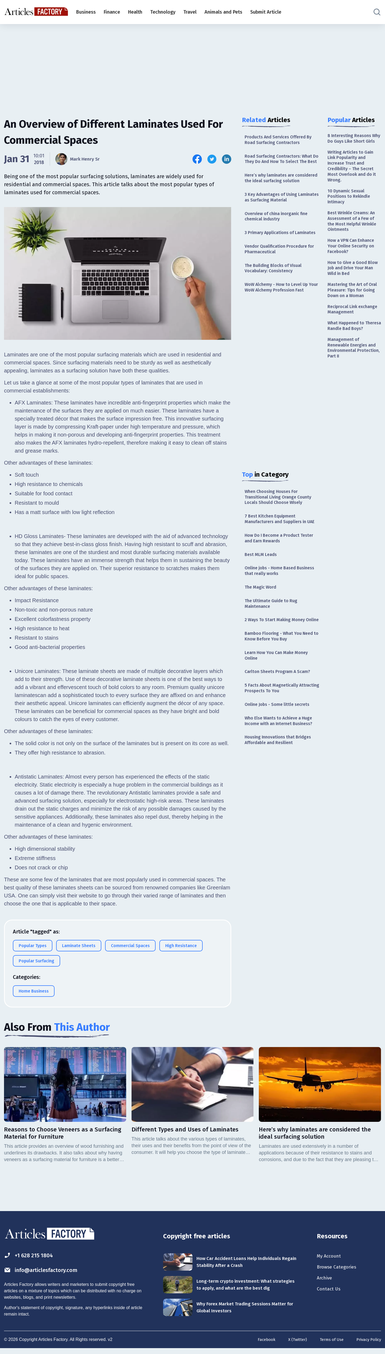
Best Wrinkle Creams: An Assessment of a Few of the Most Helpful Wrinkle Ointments (354, 236)
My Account (330, 1257)
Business (86, 12)
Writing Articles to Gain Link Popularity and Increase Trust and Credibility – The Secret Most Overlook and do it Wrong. (353, 175)
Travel (190, 12)
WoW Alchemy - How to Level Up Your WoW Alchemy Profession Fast (280, 320)
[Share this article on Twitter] (212, 159)
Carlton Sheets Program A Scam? (280, 734)
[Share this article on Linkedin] (226, 159)
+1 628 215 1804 (31, 1256)
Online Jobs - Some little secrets (280, 768)
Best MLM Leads (262, 602)
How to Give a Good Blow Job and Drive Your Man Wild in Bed (354, 287)
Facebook (260, 1345)
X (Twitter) (292, 1345)
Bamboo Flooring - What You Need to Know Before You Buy (277, 696)
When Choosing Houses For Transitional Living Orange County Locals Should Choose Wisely (281, 535)
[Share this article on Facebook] (197, 159)
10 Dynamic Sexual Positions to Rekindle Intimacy (351, 209)
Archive (325, 1280)
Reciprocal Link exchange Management (353, 339)
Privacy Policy (367, 1345)
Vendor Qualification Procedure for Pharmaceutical (279, 276)
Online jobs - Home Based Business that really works (273, 620)
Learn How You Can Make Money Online (280, 716)
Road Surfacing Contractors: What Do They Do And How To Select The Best (282, 164)
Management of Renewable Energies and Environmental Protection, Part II (354, 387)
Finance (112, 12)
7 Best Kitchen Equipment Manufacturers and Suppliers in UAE (279, 561)
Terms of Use (328, 1345)
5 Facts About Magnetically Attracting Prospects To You (275, 751)
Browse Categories (339, 1269)
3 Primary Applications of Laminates (272, 256)
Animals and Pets (223, 12)
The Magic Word (262, 637)
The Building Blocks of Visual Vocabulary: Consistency (276, 296)
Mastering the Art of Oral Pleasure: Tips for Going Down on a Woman (352, 315)
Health (135, 12)
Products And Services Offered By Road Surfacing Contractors (282, 140)
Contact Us (330, 1292)
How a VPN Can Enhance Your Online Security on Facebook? (354, 263)
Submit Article (265, 12)
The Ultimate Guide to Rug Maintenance (274, 655)
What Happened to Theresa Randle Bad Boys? (349, 360)
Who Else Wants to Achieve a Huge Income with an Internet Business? (277, 789)
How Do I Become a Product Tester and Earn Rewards (275, 585)
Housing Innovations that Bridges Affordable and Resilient (281, 813)
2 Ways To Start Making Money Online (278, 675)
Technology (162, 12)
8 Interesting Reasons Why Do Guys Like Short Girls (353, 142)
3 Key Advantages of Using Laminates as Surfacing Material (280, 214)
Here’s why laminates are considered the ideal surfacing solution (278, 191)
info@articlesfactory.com (46, 1271)
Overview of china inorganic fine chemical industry (280, 235)
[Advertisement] (192, 65)
